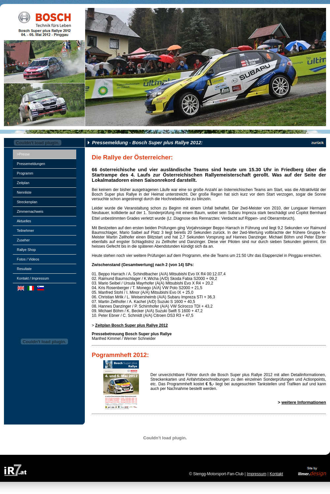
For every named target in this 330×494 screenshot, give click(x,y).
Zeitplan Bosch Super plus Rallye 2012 (131, 325)
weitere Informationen (303, 402)
